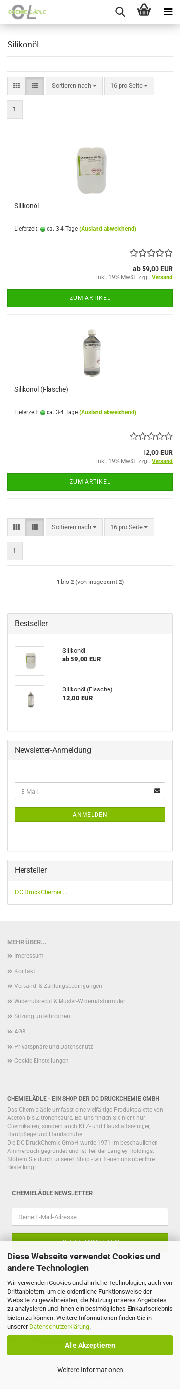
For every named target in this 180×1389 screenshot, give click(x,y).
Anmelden (90, 814)
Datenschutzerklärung (59, 1326)
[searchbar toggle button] (120, 12)
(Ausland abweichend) (107, 229)
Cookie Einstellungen (41, 1060)
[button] (16, 86)
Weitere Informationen (90, 1370)
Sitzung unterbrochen (42, 1016)
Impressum (29, 955)
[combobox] (74, 86)
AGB (19, 1031)
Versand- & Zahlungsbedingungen (58, 986)
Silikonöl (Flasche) (41, 389)
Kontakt (24, 971)
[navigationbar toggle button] (168, 12)
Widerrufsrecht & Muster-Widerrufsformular (69, 1001)
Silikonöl (26, 206)
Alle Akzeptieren (90, 1345)
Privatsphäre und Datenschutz (53, 1047)
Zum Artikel (90, 298)
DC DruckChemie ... (41, 892)
